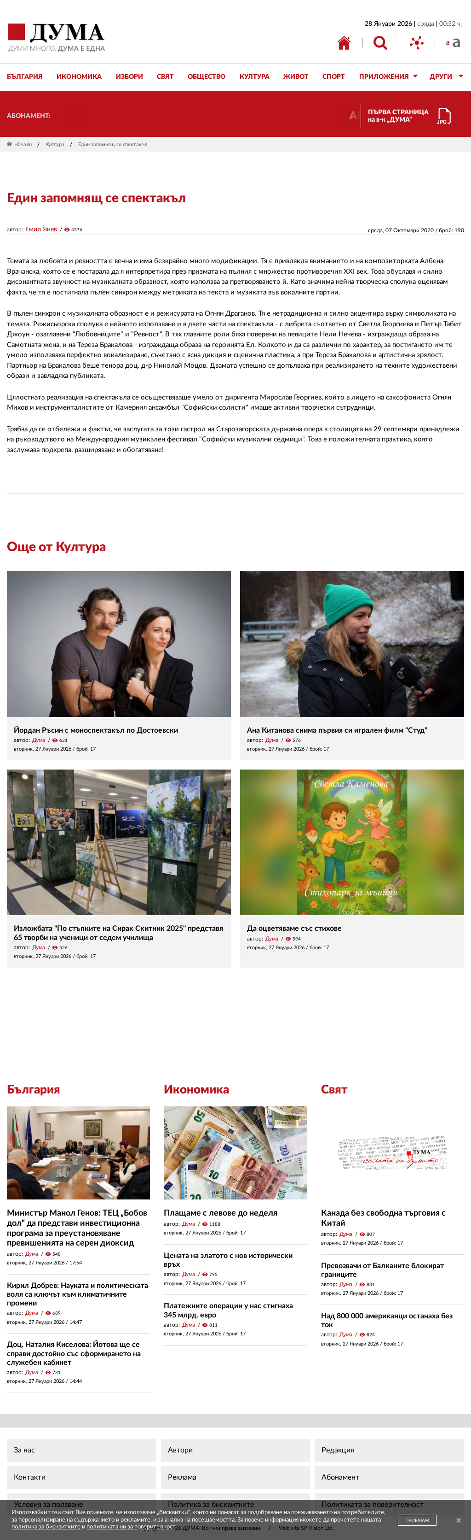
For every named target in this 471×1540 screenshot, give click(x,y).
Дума (38, 740)
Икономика (196, 1090)
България (33, 1090)
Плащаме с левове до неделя (220, 1213)
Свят (334, 1090)
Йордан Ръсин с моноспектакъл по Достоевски (96, 730)
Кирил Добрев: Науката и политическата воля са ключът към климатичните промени (77, 1294)
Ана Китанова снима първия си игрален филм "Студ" (337, 730)
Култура (55, 144)
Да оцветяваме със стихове (294, 928)
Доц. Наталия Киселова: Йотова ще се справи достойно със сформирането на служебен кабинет (74, 1353)
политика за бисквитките (45, 1527)
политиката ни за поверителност (130, 1527)
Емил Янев (41, 229)
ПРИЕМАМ (417, 1520)
